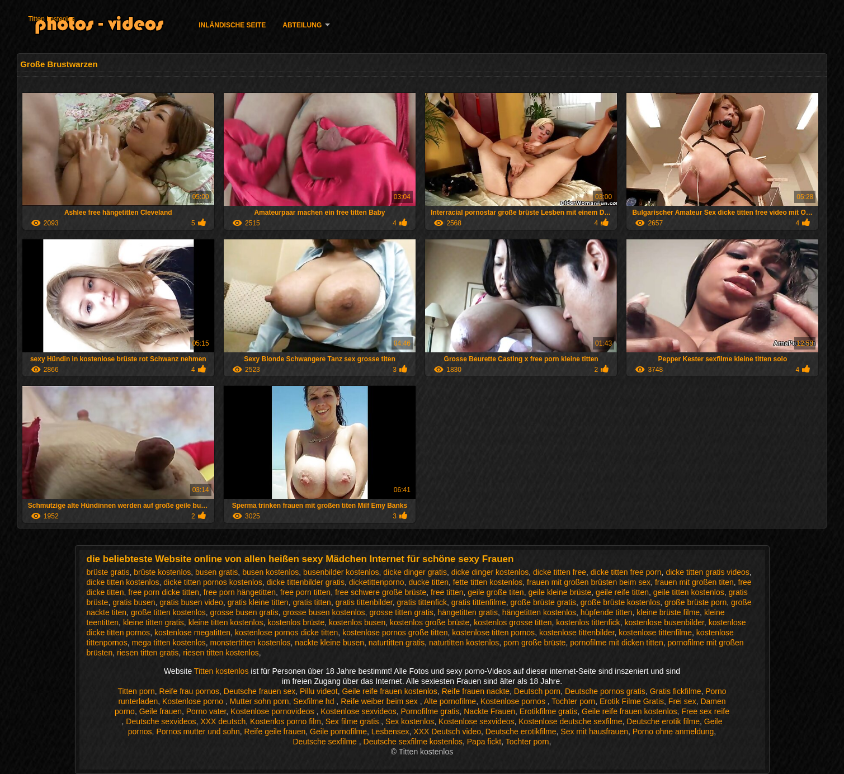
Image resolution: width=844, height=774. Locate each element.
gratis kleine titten (258, 602)
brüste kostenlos (162, 572)
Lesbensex (390, 731)
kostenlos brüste (295, 622)
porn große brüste (534, 642)
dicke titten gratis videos (707, 572)
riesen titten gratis (148, 652)
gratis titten (312, 602)
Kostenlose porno (193, 701)
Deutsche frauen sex (259, 691)
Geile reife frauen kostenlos (389, 691)
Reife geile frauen (275, 731)
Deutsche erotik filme (663, 721)
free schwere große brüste (380, 592)
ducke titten (428, 582)
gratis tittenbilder (364, 602)
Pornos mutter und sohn (197, 731)
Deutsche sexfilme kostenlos (413, 741)
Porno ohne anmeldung (673, 731)
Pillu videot (319, 691)
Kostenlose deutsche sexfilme (570, 721)
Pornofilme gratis (429, 711)
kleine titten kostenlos (225, 622)
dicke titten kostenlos (123, 582)
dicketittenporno (376, 582)
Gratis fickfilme (675, 691)
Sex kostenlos (409, 721)
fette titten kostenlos (488, 582)
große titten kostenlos (168, 612)
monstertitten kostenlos (250, 642)
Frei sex (682, 701)
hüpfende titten (607, 612)
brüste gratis (108, 572)
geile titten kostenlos (688, 592)
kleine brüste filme (668, 612)
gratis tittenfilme (478, 602)
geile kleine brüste (559, 592)
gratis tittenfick (421, 602)
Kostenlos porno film (285, 721)
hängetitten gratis (468, 612)
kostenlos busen (357, 622)
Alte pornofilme (450, 701)
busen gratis (216, 572)
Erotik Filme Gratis (632, 701)
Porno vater (206, 711)
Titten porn (135, 691)
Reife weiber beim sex (380, 701)
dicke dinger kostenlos (490, 572)
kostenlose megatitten (192, 632)
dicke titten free (559, 572)
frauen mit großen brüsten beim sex (588, 582)
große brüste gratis (544, 602)
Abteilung (302, 25)
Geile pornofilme (338, 731)
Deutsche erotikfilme (521, 731)
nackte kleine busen (329, 642)
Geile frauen (160, 711)
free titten (447, 592)
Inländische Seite (232, 25)
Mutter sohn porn (259, 701)
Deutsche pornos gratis (605, 691)
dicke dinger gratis (415, 572)
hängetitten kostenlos (539, 612)
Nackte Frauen (489, 711)
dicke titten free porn (626, 572)
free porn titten (305, 592)
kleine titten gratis (153, 622)
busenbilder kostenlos (341, 572)
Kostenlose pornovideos (273, 711)
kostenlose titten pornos (493, 632)
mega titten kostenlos (168, 642)
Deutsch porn (537, 691)
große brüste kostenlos (620, 602)
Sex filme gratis (353, 721)
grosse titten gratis (401, 612)
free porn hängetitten (240, 592)
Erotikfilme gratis (548, 711)
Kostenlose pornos (514, 701)
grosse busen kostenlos (324, 612)
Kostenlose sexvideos (358, 711)
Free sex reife (705, 711)
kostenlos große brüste (429, 622)
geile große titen (496, 592)
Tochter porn (573, 701)
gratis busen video (191, 602)
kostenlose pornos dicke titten (286, 632)
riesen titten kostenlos (220, 652)
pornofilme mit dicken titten (616, 642)
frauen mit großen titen (694, 582)
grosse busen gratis (244, 612)
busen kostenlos (270, 572)
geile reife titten (622, 592)
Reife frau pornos (189, 691)
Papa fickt (484, 741)
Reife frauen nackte (476, 691)
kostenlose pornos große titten (394, 632)
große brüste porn (695, 602)
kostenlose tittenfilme (655, 632)
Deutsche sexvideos (161, 721)
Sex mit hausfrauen (594, 731)
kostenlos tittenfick (588, 622)
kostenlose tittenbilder (577, 632)
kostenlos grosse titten (512, 622)
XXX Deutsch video (447, 731)
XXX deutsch (223, 721)
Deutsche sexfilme (326, 741)
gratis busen (133, 602)
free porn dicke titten (163, 592)
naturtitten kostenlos (464, 642)
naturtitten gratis (397, 642)
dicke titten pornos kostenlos (212, 582)
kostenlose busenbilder (664, 622)
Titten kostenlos (51, 19)
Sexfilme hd (314, 701)
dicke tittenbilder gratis (306, 582)
